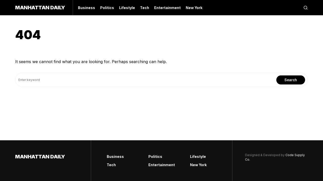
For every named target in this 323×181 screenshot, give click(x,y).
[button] (305, 7)
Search (290, 80)
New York (198, 165)
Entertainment (161, 165)
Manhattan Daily (40, 8)
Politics (155, 156)
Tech (111, 165)
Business (115, 156)
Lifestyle (198, 156)
